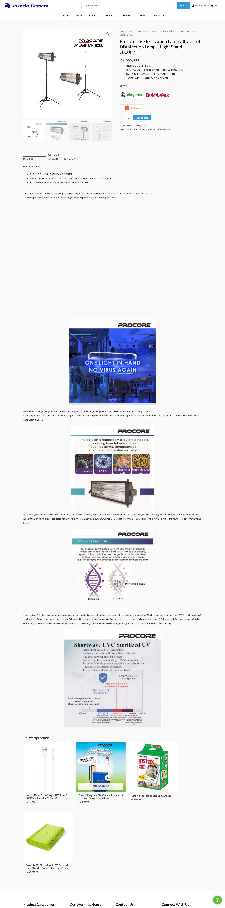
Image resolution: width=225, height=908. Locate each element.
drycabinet (136, 129)
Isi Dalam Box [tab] (71, 159)
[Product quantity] (128, 118)
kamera (153, 129)
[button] (107, 34)
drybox (128, 129)
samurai (166, 129)
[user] (198, 5)
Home (122, 31)
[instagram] (173, 839)
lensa (160, 129)
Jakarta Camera (118, 899)
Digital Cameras (31, 846)
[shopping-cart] (213, 5)
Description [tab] (29, 159)
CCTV (26, 837)
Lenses (26, 854)
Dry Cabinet (29, 866)
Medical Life (135, 126)
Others (130, 31)
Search (181, 5)
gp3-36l (145, 129)
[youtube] (172, 849)
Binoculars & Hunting (33, 842)
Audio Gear (28, 871)
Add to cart (142, 118)
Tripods (27, 858)
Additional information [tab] (54, 157)
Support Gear (30, 875)
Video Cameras (30, 850)
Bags (25, 862)
